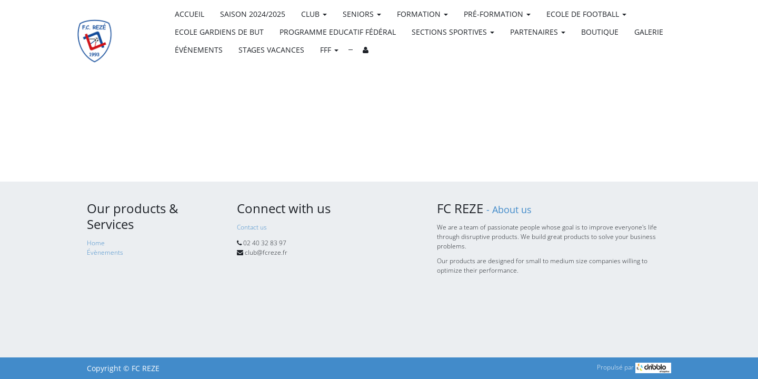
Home (96, 242)
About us (512, 209)
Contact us (252, 227)
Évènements (105, 252)
